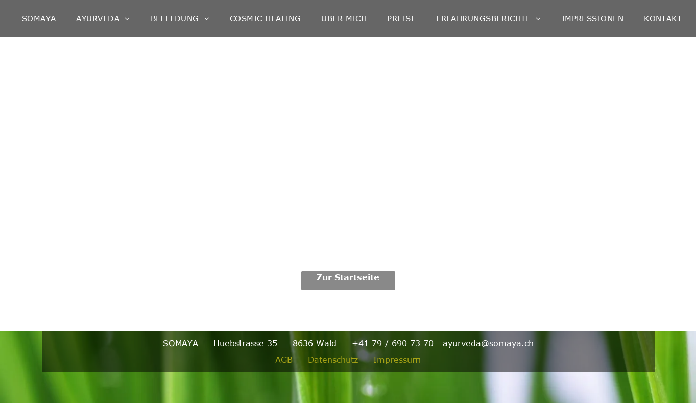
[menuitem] (39, 19)
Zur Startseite (348, 277)
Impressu (392, 359)
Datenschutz (333, 359)
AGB (284, 359)
